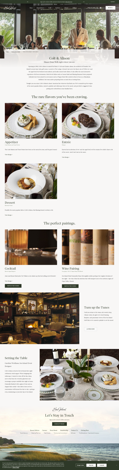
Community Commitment (60, 433)
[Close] (116, 465)
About (66, 8)
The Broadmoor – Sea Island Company (89, 433)
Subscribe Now (68, 1)
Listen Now (91, 329)
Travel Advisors (24, 433)
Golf (49, 8)
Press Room (53, 430)
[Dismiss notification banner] (113, 2)
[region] (59, 465)
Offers (75, 8)
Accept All (102, 465)
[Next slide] (83, 2)
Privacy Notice (16, 467)
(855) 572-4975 (91, 8)
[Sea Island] (10, 8)
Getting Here (85, 430)
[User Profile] (101, 8)
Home (7, 51)
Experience (40, 8)
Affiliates (73, 433)
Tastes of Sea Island (15, 51)
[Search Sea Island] (97, 8)
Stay (31, 8)
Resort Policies (34, 430)
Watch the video (13, 286)
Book (110, 8)
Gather (57, 8)
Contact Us (74, 430)
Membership (64, 430)
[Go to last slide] (28, 2)
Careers (44, 430)
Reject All (91, 465)
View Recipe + (9, 154)
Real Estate (47, 433)
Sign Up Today (59, 424)
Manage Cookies (80, 465)
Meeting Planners (36, 433)
